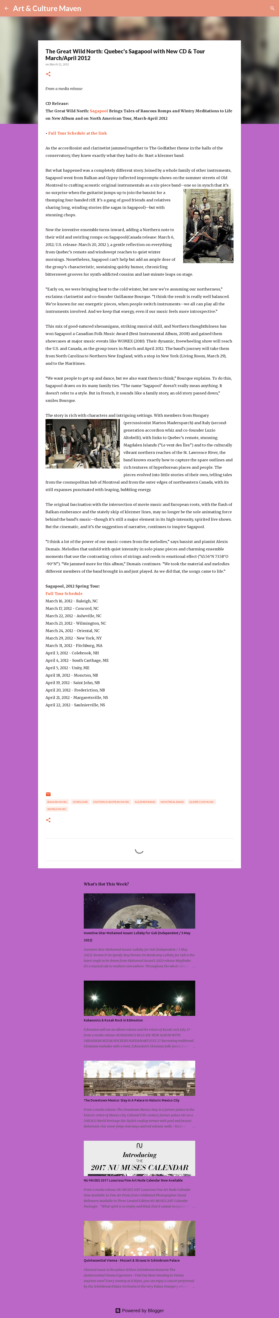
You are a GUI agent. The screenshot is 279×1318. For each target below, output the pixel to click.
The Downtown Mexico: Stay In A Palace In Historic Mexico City (131, 1100)
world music (56, 809)
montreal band (172, 802)
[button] (48, 74)
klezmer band (145, 802)
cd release (80, 802)
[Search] (88, 8)
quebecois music (201, 802)
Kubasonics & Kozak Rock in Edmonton (113, 1020)
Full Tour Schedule (64, 593)
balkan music (57, 802)
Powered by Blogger (139, 1310)
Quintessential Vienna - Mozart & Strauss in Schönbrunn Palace (132, 1260)
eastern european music (111, 802)
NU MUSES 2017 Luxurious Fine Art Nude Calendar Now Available (133, 1180)
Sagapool (99, 111)
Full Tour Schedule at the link (77, 133)
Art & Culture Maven (47, 8)
